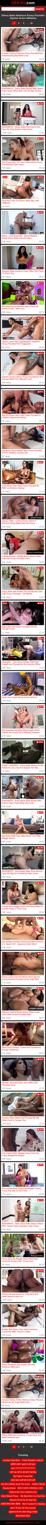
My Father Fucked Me (23, 1476)
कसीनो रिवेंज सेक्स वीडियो (10, 1504)
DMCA (22, 1523)
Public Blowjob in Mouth (32, 1460)
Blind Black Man (23, 1516)
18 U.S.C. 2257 (33, 1523)
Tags (15, 1523)
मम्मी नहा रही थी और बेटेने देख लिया (23, 1472)
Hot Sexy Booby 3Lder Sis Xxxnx (15, 1484)
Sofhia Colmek (38, 1484)
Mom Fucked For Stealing (33, 1504)
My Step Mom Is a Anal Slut (33, 1496)
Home (8, 1523)
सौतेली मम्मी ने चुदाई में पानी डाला (23, 1464)
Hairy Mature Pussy (9, 1496)
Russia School (9, 1488)
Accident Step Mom (11, 1460)
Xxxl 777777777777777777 (23, 1468)
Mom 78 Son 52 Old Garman (23, 1508)
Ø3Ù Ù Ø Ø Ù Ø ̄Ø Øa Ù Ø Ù (30, 1488)
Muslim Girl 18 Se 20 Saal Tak (23, 1500)
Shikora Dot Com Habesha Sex (23, 1492)
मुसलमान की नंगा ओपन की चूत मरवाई (23, 1512)
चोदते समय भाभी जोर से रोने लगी (23, 1480)
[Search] (18, 9)
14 (31, 23)
